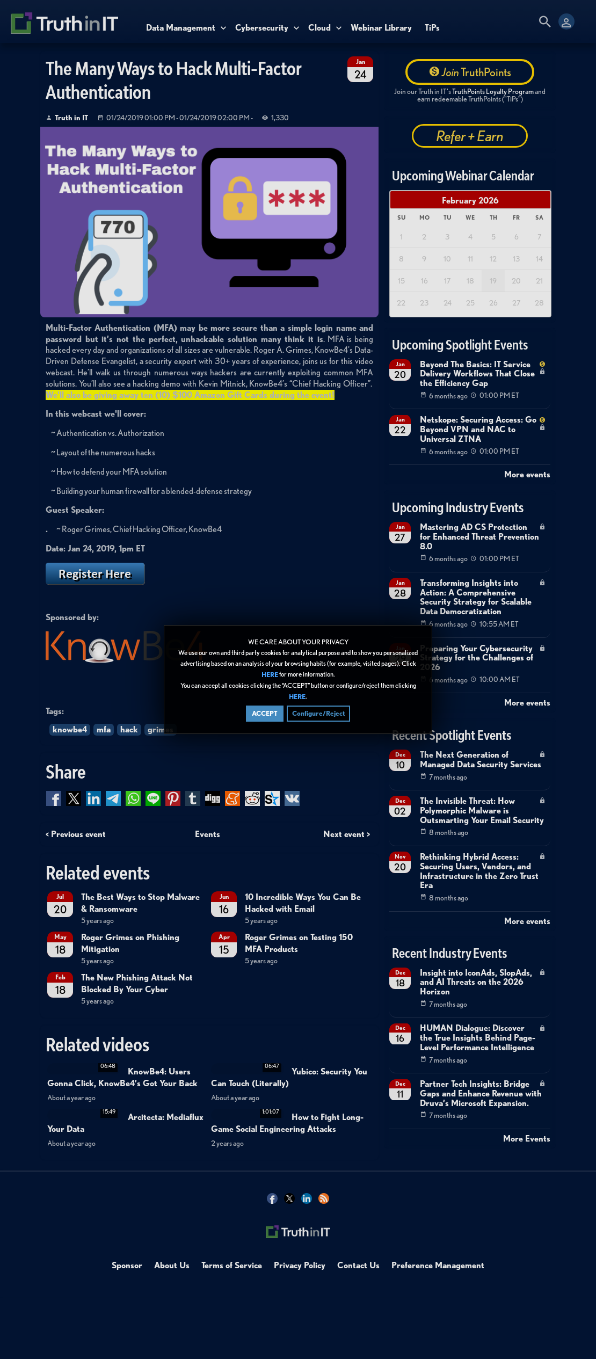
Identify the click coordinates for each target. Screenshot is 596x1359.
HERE (269, 675)
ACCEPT (265, 714)
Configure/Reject (318, 714)
